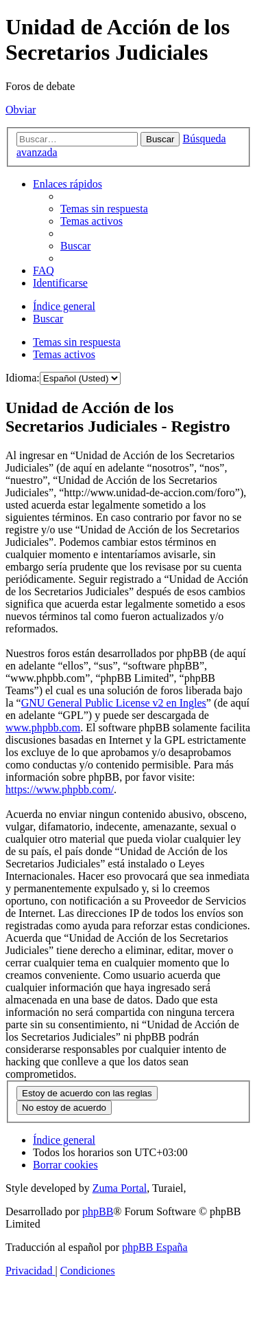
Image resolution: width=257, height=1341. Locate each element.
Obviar (20, 109)
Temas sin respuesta (77, 342)
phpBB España (155, 1247)
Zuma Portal (120, 1188)
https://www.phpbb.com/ (59, 789)
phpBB (97, 1211)
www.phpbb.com (42, 727)
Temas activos (64, 354)
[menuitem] (104, 208)
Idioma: (22, 378)
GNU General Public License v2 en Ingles (113, 703)
